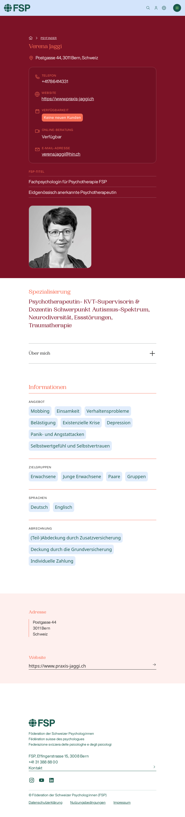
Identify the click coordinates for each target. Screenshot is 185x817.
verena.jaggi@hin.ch (61, 154)
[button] (148, 8)
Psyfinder (49, 38)
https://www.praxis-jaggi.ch (68, 98)
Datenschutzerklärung (45, 802)
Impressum (122, 802)
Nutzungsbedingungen (88, 802)
